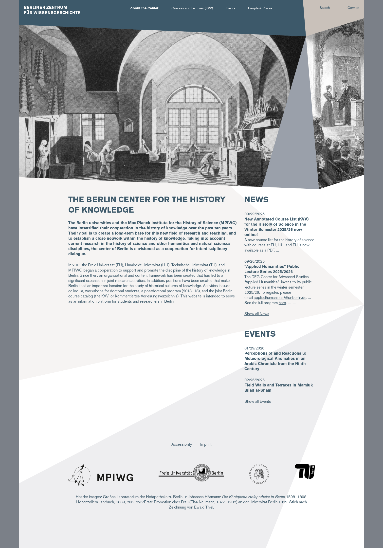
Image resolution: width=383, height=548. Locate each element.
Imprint (206, 444)
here (282, 302)
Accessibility (181, 444)
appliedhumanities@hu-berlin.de (280, 297)
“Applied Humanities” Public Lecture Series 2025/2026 (271, 269)
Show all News (256, 313)
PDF (270, 250)
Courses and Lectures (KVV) (192, 8)
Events (230, 8)
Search (325, 7)
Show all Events (257, 401)
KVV (105, 296)
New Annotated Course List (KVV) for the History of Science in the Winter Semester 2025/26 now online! (276, 227)
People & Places (260, 8)
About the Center (144, 8)
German (353, 7)
